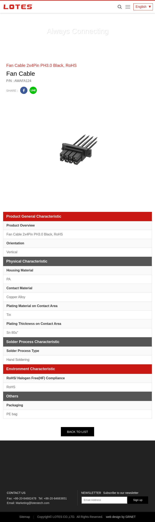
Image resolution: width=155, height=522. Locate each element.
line (33, 90)
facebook (23, 90)
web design (113, 516)
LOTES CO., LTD (17, 7)
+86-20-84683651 (55, 498)
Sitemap (24, 516)
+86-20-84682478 (24, 498)
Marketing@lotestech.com (32, 503)
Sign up (137, 500)
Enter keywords (119, 6)
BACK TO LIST (77, 431)
